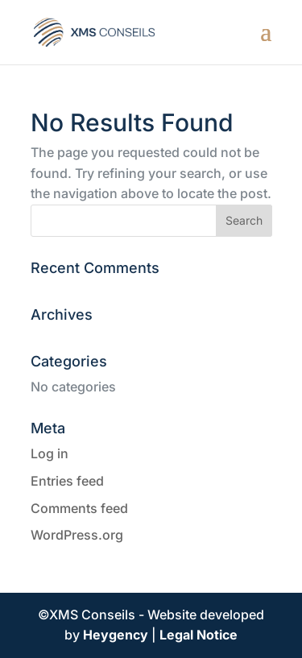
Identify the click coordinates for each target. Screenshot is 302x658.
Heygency (115, 635)
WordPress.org (77, 535)
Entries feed (67, 481)
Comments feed (79, 508)
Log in (49, 453)
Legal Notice (198, 635)
